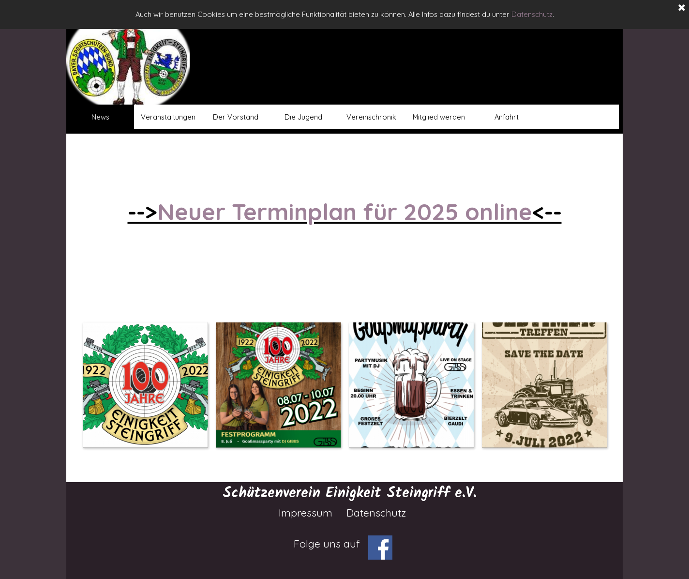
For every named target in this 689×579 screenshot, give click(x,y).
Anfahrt (506, 117)
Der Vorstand (235, 117)
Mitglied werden (439, 117)
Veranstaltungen (168, 117)
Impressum (305, 512)
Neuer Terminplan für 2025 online (344, 211)
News (100, 117)
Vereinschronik (371, 117)
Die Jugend (303, 117)
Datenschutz (532, 14)
